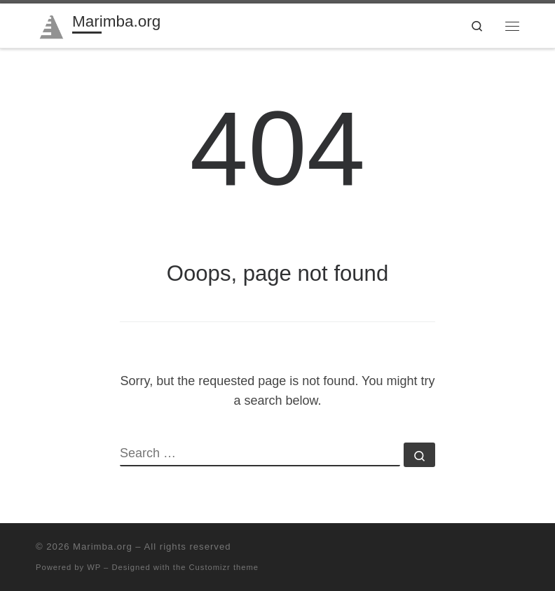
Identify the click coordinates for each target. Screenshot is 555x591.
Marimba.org (102, 546)
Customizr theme (224, 567)
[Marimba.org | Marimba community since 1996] (51, 24)
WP (94, 567)
